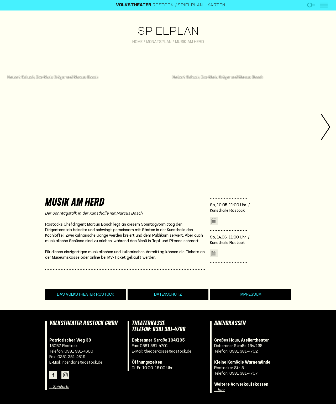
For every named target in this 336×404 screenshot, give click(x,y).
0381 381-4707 (243, 373)
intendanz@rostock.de (82, 362)
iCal (214, 221)
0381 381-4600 (79, 351)
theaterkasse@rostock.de (167, 351)
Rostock (145, 5)
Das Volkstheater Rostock (85, 295)
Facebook (53, 375)
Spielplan (168, 31)
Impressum (250, 295)
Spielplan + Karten (201, 5)
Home (137, 42)
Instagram (65, 375)
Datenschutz (168, 295)
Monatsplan (158, 42)
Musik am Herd (189, 42)
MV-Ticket (116, 258)
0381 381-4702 (243, 351)
